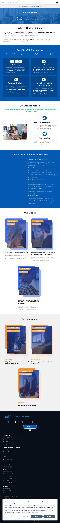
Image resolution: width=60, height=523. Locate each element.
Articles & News (7, 490)
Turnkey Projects (7, 466)
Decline (49, 516)
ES (31, 422)
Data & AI (5, 449)
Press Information (7, 478)
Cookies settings (24, 516)
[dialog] (30, 509)
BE (17, 422)
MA (38, 422)
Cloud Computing (7, 454)
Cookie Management (27, 520)
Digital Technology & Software (11, 447)
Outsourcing (6, 464)
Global (6, 422)
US (10, 422)
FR (14, 422)
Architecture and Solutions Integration (13, 439)
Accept (37, 516)
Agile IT (5, 456)
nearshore (6, 41)
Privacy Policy (6, 498)
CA (34, 422)
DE (20, 422)
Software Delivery (7, 451)
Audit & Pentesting (8, 441)
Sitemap (36, 520)
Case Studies (6, 488)
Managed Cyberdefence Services (11, 444)
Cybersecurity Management (10, 437)
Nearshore (6, 461)
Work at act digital (8, 476)
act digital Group (7, 471)
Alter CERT (6, 480)
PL (24, 422)
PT (27, 422)
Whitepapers (6, 492)
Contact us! (30, 426)
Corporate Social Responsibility (11, 474)
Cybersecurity (7, 435)
